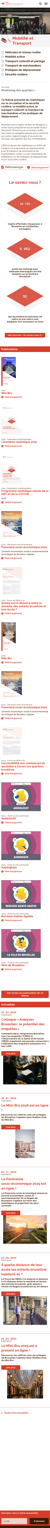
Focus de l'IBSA (14, 600)
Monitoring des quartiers (17, 90)
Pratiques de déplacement (23, 70)
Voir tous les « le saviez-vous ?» (25, 335)
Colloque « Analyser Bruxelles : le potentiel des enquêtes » (23, 1024)
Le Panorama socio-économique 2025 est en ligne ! (23, 1183)
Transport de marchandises (23, 65)
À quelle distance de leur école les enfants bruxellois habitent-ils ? (24, 1269)
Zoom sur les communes (18, 816)
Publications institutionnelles (19, 439)
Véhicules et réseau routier (23, 52)
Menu (45, 2)
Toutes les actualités (16, 1412)
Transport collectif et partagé (25, 61)
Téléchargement (11, 397)
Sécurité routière (16, 74)
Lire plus (10, 1053)
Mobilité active (15, 56)
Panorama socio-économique (19, 545)
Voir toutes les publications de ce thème (25, 994)
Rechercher (40, 3)
